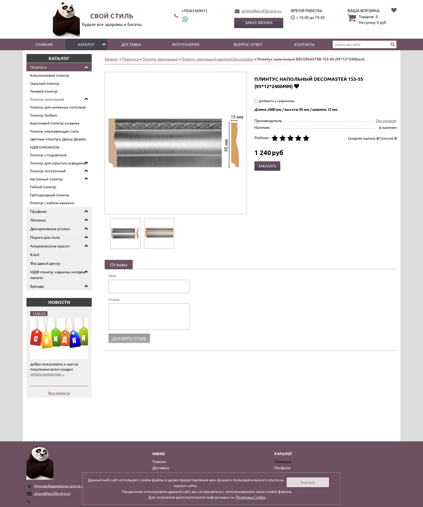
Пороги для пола (45, 237)
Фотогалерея (185, 44)
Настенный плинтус (46, 179)
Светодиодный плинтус (50, 195)
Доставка (131, 44)
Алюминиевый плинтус (50, 75)
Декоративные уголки (50, 228)
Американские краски (50, 245)
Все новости (59, 392)
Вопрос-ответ (248, 44)
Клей (34, 254)
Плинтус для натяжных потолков (58, 107)
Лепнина (38, 219)
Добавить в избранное (296, 86)
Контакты (304, 44)
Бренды (37, 286)
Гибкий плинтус (43, 186)
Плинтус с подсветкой (48, 155)
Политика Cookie (250, 497)
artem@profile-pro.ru (262, 10)
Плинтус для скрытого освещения (58, 163)
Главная (44, 44)
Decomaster (386, 120)
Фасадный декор (45, 263)
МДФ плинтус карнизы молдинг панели (58, 274)
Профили (38, 211)
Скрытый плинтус (45, 83)
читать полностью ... (47, 373)
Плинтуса (38, 67)
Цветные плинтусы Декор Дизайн (58, 139)
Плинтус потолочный (48, 171)
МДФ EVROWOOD (44, 147)
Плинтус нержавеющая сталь (54, 131)
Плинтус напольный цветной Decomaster (217, 58)
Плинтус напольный (47, 99)
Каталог (86, 44)
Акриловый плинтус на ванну (54, 123)
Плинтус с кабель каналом (52, 202)
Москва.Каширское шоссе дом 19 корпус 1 (72, 485)
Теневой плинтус (44, 91)
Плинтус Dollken (43, 115)
